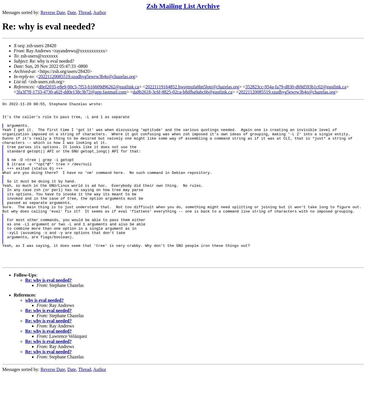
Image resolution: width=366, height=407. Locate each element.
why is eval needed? (44, 332)
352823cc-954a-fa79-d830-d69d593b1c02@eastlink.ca (295, 86)
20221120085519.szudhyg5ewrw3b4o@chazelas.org (86, 76)
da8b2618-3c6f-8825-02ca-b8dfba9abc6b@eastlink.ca (182, 92)
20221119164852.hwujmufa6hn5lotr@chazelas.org (192, 86)
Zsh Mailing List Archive (183, 6)
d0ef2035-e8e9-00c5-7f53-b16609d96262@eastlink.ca (89, 86)
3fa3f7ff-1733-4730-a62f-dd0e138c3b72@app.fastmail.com (71, 92)
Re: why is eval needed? (48, 312)
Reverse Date (53, 12)
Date (71, 12)
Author (99, 12)
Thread (84, 12)
